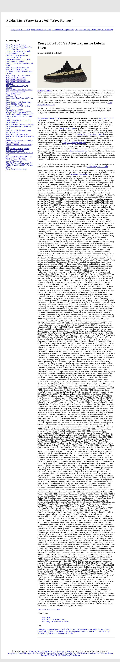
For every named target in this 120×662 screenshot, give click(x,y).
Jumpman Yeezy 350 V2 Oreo (48, 118)
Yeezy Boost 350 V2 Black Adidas (18, 51)
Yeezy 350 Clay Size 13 (87, 30)
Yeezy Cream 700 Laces (79, 151)
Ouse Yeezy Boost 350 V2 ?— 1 (17, 55)
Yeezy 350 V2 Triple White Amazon (19, 90)
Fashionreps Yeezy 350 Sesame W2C (55, 621)
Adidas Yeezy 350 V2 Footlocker (41, 653)
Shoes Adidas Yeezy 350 (15, 49)
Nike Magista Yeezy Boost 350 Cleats (57, 631)
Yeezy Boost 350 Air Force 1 (16, 69)
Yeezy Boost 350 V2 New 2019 (17, 67)
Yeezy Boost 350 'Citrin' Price (17, 134)
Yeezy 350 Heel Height (104, 30)
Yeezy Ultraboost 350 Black (41, 30)
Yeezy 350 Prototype (13, 94)
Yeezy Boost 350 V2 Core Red (48, 609)
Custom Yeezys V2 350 (14, 110)
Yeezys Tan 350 (98, 631)
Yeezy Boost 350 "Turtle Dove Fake (19, 47)
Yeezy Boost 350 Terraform (16, 45)
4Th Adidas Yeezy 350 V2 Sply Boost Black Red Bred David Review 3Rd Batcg (20, 126)
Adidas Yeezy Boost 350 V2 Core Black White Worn (18, 121)
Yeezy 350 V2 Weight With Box (74, 143)
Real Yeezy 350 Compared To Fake (60, 633)
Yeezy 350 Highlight (67, 128)
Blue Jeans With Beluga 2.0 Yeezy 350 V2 (67, 653)
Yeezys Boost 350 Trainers (15, 53)
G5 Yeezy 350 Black (44, 91)
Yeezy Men (46, 617)
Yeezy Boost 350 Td (13, 57)
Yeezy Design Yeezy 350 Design (19, 653)
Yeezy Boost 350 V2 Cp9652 (82, 631)
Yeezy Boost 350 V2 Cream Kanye (18, 102)
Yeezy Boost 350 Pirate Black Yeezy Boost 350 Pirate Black (49, 651)
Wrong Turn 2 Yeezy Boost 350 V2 (19, 112)
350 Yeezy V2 (11, 96)
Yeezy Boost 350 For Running (48, 629)
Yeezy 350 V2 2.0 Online (15, 61)
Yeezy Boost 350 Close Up (16, 92)
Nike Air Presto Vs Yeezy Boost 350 (19, 163)
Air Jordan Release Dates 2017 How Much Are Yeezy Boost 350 (19, 158)
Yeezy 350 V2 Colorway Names (17, 149)
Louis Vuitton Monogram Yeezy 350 (64, 30)
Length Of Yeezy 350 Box (69, 629)
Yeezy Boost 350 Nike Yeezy (16, 169)
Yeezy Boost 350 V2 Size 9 (16, 78)
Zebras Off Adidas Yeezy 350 (16, 161)
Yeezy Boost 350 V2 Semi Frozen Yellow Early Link (18, 131)
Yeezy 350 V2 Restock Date (16, 80)
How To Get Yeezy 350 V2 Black (18, 59)
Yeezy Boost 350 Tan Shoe (80, 175)
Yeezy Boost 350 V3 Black (20, 30)
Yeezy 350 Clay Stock (14, 104)
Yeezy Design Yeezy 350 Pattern (18, 76)
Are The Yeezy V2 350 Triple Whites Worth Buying (62, 655)
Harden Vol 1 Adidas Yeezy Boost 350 (20, 114)
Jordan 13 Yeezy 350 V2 (15, 151)
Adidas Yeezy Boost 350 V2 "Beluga (90, 135)
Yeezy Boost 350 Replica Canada (54, 619)
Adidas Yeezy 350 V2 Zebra (97, 167)
